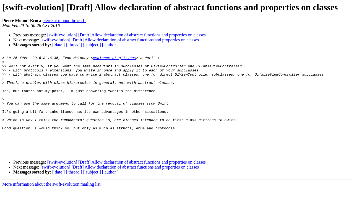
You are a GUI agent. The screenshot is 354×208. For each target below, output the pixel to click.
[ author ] (110, 44)
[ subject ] (92, 44)
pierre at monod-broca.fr (64, 20)
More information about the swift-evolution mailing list (51, 203)
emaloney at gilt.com (114, 58)
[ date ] (58, 44)
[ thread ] (74, 44)
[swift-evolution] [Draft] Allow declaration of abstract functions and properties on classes (126, 35)
